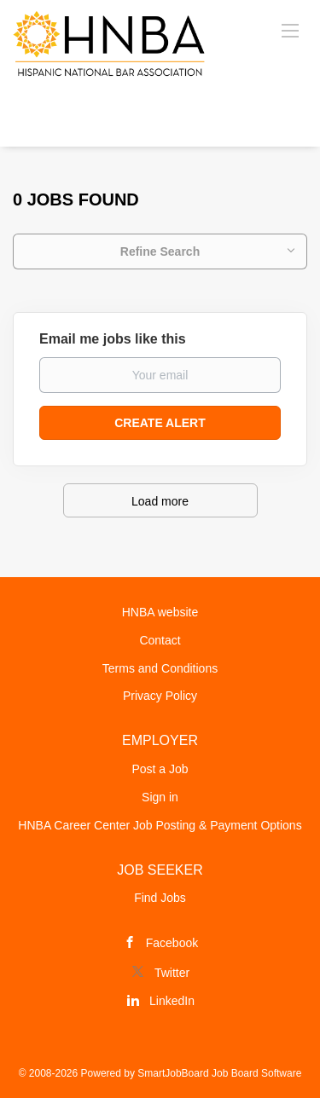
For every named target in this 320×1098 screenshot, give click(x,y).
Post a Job (159, 769)
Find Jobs (160, 897)
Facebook (172, 943)
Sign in (160, 797)
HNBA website (160, 612)
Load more (160, 501)
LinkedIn (172, 1001)
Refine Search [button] (160, 251)
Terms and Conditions (160, 668)
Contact (159, 640)
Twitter (171, 973)
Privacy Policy (160, 695)
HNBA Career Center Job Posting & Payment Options (159, 825)
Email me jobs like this (112, 339)
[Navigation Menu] (290, 30)
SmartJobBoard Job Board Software (219, 1073)
